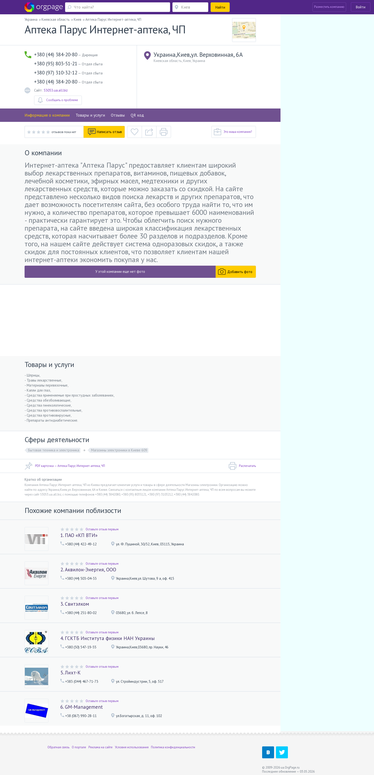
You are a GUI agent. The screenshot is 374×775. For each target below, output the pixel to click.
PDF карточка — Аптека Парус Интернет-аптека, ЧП (65, 466)
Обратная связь (58, 745)
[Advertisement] (140, 320)
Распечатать (242, 466)
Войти (360, 7)
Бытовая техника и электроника (53, 450)
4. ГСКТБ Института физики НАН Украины (107, 638)
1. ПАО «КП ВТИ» (79, 535)
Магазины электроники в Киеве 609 (119, 450)
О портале (79, 745)
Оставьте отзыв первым (102, 529)
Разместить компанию (329, 7)
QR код (137, 115)
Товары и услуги (90, 115)
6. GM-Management (81, 707)
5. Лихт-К (70, 672)
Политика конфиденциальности (173, 745)
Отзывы (118, 115)
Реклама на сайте (100, 745)
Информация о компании (47, 115)
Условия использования (132, 745)
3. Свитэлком (74, 604)
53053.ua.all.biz (56, 90)
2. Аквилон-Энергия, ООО (88, 569)
